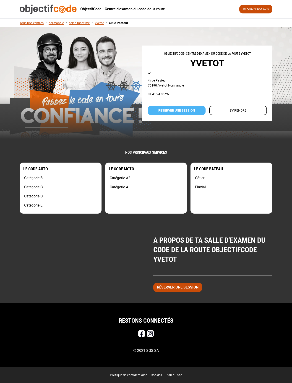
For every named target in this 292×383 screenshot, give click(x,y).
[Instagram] (150, 333)
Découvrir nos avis (256, 9)
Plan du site (174, 375)
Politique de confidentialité (128, 375)
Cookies (156, 375)
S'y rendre (237, 110)
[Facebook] (141, 333)
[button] (149, 73)
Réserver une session (176, 110)
